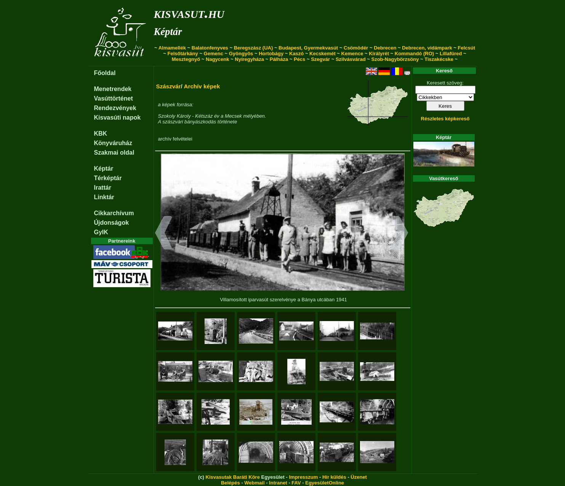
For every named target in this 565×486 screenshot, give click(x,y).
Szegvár (320, 59)
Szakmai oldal (114, 152)
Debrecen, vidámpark (427, 48)
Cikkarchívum (114, 213)
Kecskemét (322, 53)
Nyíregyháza (249, 59)
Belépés (230, 483)
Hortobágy (271, 53)
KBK (100, 133)
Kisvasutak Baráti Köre (233, 477)
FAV (296, 483)
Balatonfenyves (210, 48)
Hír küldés (334, 477)
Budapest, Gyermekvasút (308, 48)
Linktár (104, 197)
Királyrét (379, 53)
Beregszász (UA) (253, 48)
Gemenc (213, 53)
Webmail (254, 483)
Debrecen (385, 48)
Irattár (102, 187)
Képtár (168, 31)
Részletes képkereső (445, 119)
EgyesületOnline (324, 483)
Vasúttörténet (113, 98)
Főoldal (105, 73)
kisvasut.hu (189, 12)
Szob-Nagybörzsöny (395, 59)
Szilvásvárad (351, 59)
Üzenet (359, 477)
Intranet (278, 483)
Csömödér (356, 48)
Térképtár (108, 178)
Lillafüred (451, 53)
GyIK (101, 232)
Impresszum (303, 477)
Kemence (352, 53)
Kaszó (296, 53)
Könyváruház (113, 143)
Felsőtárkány (183, 53)
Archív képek (202, 86)
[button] (163, 234)
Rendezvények (115, 108)
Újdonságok (111, 222)
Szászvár (168, 86)
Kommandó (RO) (414, 53)
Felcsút (466, 48)
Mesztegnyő (186, 59)
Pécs (299, 59)
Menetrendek (113, 89)
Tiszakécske (438, 59)
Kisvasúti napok (117, 117)
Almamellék (172, 48)
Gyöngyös (241, 53)
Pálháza (279, 59)
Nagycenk (217, 59)
